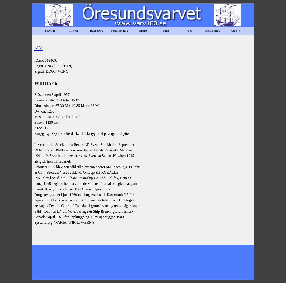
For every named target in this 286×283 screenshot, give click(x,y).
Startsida (50, 30)
